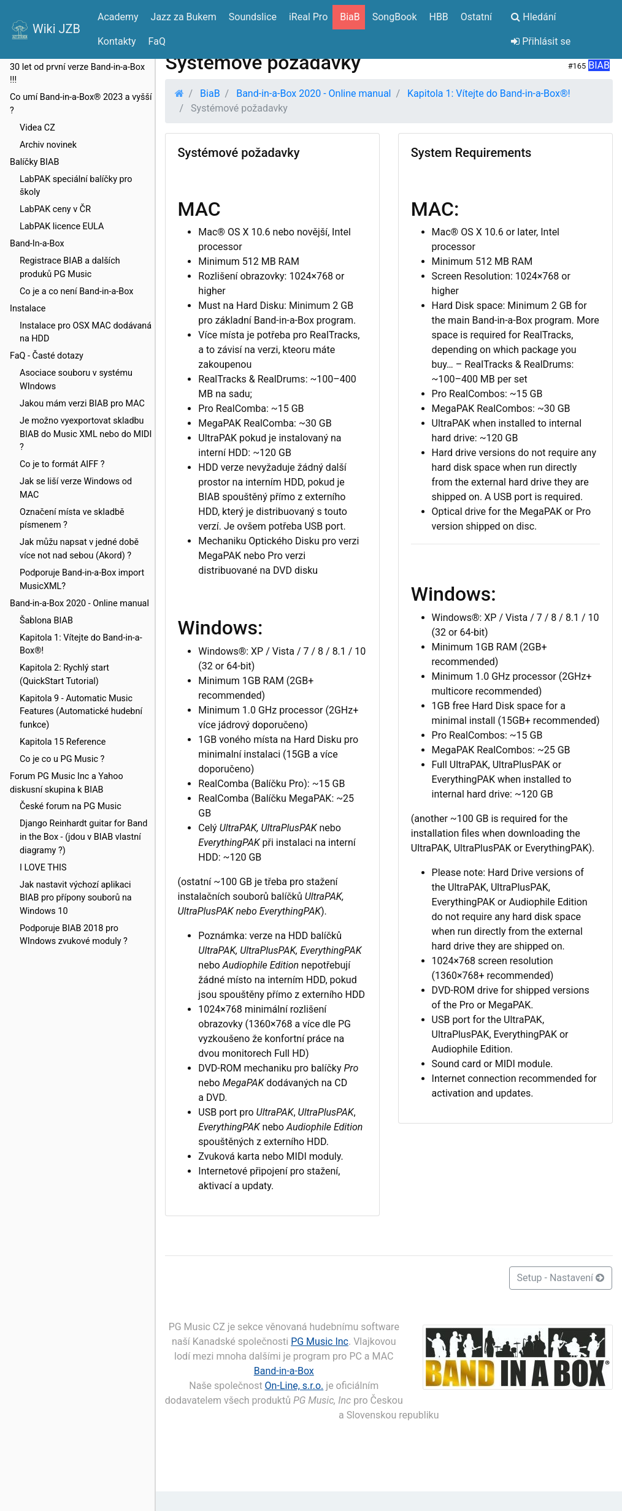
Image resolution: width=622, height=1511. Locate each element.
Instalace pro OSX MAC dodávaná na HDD (86, 332)
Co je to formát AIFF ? (62, 464)
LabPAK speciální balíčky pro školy (76, 186)
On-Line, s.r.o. (294, 1385)
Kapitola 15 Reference (63, 742)
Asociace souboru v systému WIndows (76, 380)
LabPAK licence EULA (62, 226)
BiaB (210, 93)
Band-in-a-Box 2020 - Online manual (79, 603)
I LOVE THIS (43, 867)
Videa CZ (37, 128)
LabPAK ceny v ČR (55, 209)
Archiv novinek (48, 145)
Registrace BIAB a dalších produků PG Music (70, 268)
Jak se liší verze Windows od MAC (76, 488)
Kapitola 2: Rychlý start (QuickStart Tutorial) (64, 675)
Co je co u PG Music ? (62, 759)
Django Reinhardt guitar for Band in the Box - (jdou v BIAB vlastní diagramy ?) (83, 836)
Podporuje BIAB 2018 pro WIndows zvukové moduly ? (74, 935)
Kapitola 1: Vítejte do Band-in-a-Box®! (81, 645)
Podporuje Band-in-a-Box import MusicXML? (82, 580)
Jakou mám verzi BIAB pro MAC (82, 403)
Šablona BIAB (46, 620)
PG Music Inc (319, 1341)
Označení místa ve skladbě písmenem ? (72, 519)
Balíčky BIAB (34, 162)
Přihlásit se (540, 41)
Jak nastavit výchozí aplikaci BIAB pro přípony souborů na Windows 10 (76, 898)
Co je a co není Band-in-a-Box (76, 291)
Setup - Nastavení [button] (560, 1278)
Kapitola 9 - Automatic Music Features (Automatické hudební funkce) (81, 711)
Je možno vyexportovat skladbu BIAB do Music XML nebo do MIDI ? (86, 434)
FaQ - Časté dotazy (46, 356)
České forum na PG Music (70, 806)
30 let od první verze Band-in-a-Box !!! (77, 74)
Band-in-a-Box (284, 1371)
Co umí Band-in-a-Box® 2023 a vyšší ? (81, 104)
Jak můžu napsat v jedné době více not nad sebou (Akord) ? (79, 549)
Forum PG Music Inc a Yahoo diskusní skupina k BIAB (66, 783)
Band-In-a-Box (37, 243)
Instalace (27, 308)
